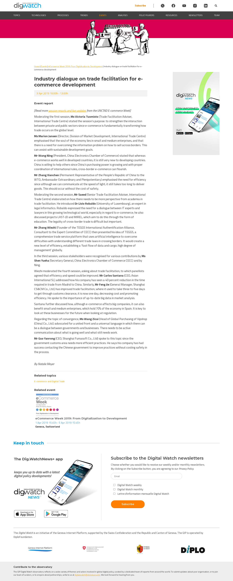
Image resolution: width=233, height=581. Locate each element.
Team (217, 15)
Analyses (123, 15)
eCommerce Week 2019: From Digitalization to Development (75, 66)
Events (102, 15)
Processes (63, 15)
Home (37, 66)
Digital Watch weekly (127, 485)
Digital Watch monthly (128, 489)
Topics (16, 15)
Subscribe (140, 5)
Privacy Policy (186, 469)
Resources (171, 15)
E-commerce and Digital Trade (49, 381)
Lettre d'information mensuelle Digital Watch (141, 494)
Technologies (39, 15)
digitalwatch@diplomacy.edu (87, 574)
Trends (84, 15)
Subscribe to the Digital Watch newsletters (157, 458)
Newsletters (196, 15)
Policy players (146, 15)
